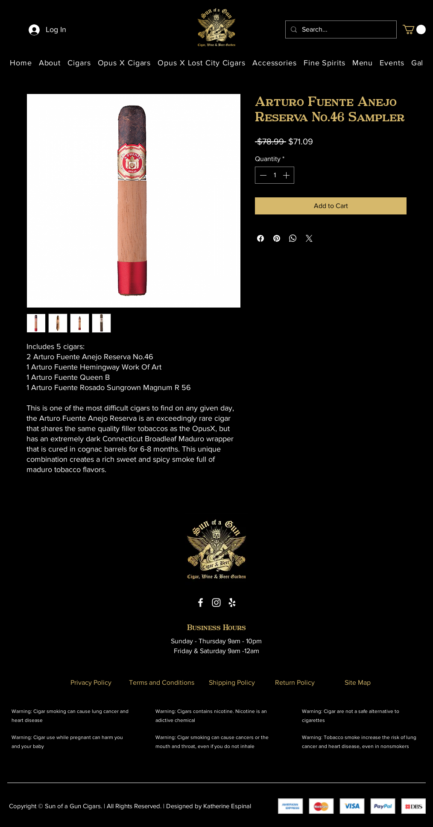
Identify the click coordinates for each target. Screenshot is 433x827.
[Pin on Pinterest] (277, 238)
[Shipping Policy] (232, 682)
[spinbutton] (274, 175)
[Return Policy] (295, 682)
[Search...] (340, 29)
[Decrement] (262, 175)
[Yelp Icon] (232, 602)
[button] (414, 29)
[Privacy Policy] (91, 682)
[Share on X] (309, 238)
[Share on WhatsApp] (293, 238)
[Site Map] (357, 682)
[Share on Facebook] (260, 238)
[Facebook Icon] (200, 602)
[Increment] (287, 175)
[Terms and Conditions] (161, 682)
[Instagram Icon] (216, 602)
